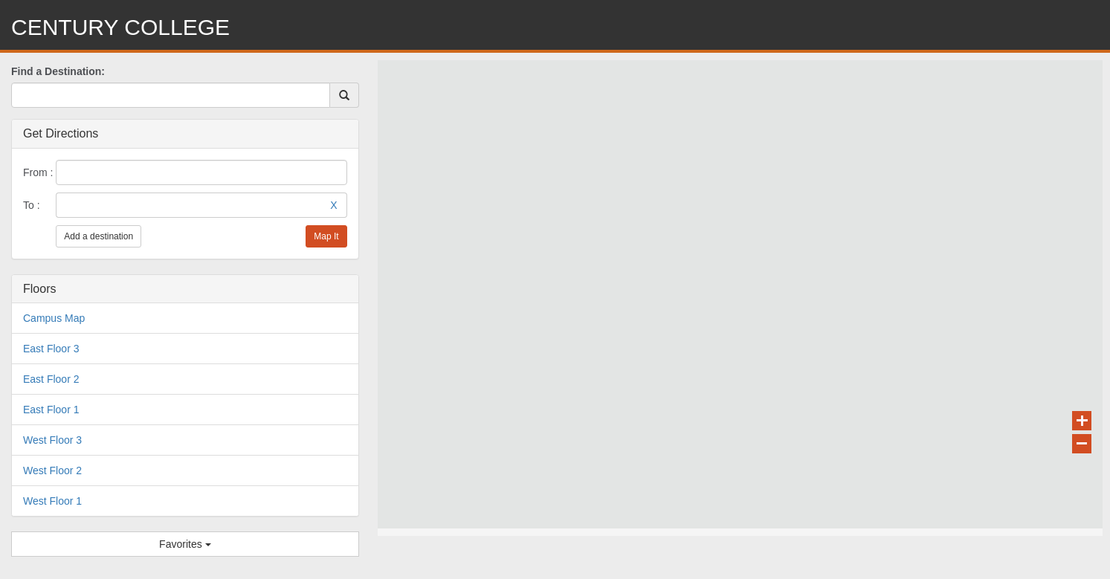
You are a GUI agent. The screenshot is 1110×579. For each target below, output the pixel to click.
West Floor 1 (52, 501)
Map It (326, 236)
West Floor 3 (52, 440)
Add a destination (98, 236)
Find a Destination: (58, 71)
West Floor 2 (52, 470)
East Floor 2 (51, 379)
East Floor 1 (51, 409)
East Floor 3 (51, 349)
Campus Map (54, 318)
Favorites (184, 544)
